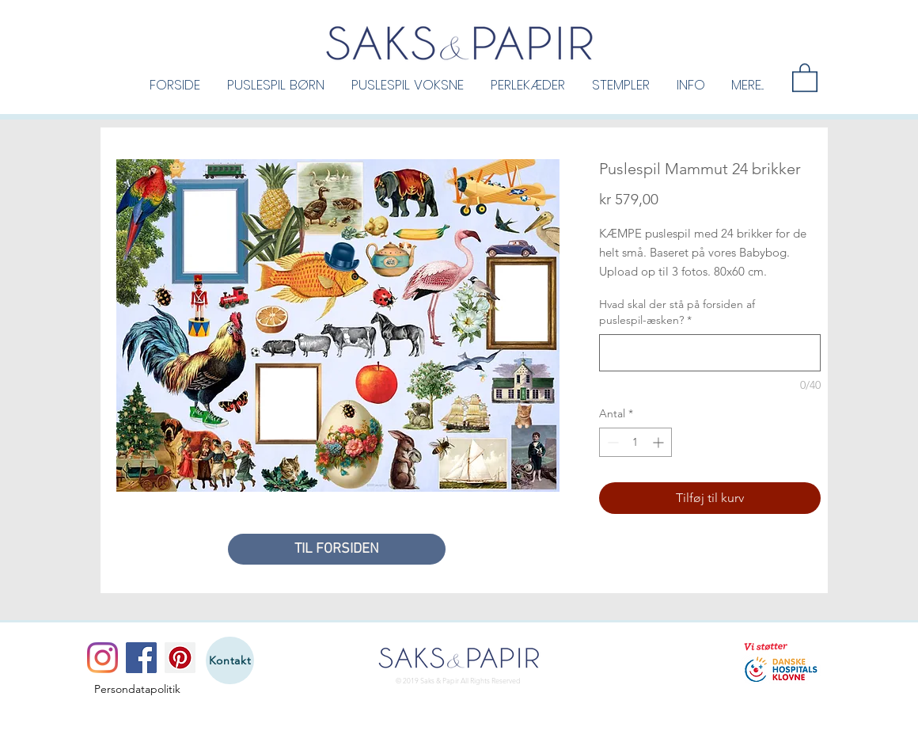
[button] (276, 84)
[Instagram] (102, 657)
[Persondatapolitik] (137, 689)
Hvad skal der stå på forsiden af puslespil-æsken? (677, 312)
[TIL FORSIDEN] (337, 549)
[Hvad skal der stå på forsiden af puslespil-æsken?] (710, 352)
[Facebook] (141, 657)
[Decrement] (611, 442)
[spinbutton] (635, 442)
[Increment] (660, 442)
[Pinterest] (180, 657)
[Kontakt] (230, 660)
